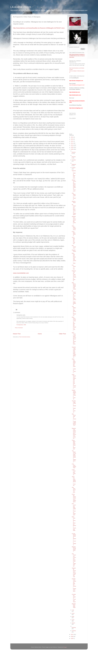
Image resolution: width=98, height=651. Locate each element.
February (74, 627)
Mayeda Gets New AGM (74, 605)
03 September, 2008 (21, 324)
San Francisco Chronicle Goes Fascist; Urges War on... (74, 560)
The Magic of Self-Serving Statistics (74, 311)
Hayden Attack (74, 250)
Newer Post (17, 334)
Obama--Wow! (74, 202)
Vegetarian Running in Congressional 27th (74, 572)
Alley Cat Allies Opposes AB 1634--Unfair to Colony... (74, 365)
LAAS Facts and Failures (74, 472)
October (74, 159)
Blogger (65, 647)
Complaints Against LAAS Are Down (74, 598)
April (73, 619)
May (73, 616)
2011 (72, 143)
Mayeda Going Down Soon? (74, 549)
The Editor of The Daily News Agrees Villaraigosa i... (74, 456)
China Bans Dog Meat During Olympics (73, 444)
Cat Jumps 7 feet (74, 267)
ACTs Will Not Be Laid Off (73, 240)
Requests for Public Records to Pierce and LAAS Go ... (74, 433)
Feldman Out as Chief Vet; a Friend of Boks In (74, 275)
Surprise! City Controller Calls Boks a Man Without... (74, 352)
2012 (72, 141)
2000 (72, 638)
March (73, 623)
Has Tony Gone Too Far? (74, 490)
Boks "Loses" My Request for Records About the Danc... (74, 339)
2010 (72, 145)
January (74, 630)
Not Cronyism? (74, 247)
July (73, 610)
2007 (72, 634)
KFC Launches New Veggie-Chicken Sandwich (74, 509)
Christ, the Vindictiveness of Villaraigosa (74, 498)
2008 (72, 149)
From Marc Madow (74, 233)
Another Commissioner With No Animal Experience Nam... (74, 585)
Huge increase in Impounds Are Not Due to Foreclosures (74, 381)
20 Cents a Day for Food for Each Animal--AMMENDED (74, 297)
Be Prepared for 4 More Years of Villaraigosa (74, 209)
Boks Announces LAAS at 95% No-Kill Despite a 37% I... (74, 324)
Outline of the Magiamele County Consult (74, 394)
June (73, 613)
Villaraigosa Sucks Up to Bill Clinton (74, 220)
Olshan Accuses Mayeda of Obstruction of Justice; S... (74, 185)
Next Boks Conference (74, 227)
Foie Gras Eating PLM (74, 465)
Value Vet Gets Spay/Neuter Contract (74, 481)
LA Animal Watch (20, 7)
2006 (72, 636)
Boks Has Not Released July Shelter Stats (74, 258)
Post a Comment (19, 327)
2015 (72, 137)
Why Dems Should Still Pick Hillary (74, 286)
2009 (72, 147)
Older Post (62, 334)
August (73, 167)
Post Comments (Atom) (24, 336)
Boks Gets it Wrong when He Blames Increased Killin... (74, 524)
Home (40, 334)
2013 (72, 139)
